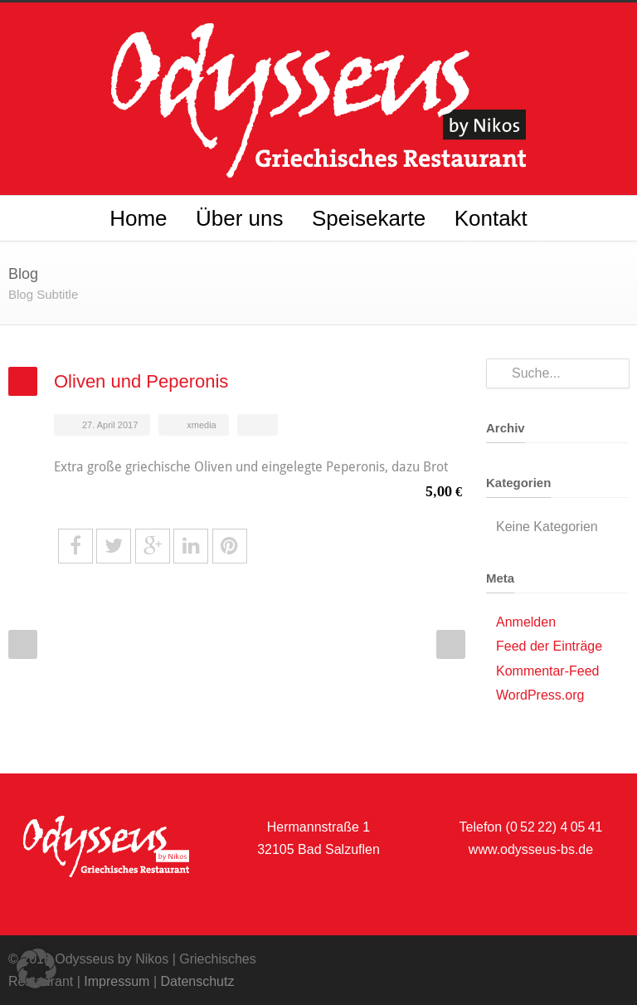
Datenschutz (197, 981)
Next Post (450, 644)
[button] (36, 968)
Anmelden (526, 622)
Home (138, 218)
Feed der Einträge (549, 646)
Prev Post (22, 644)
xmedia (201, 425)
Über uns (240, 218)
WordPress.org (540, 695)
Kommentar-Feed (548, 671)
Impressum (116, 981)
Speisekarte (368, 218)
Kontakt (491, 218)
